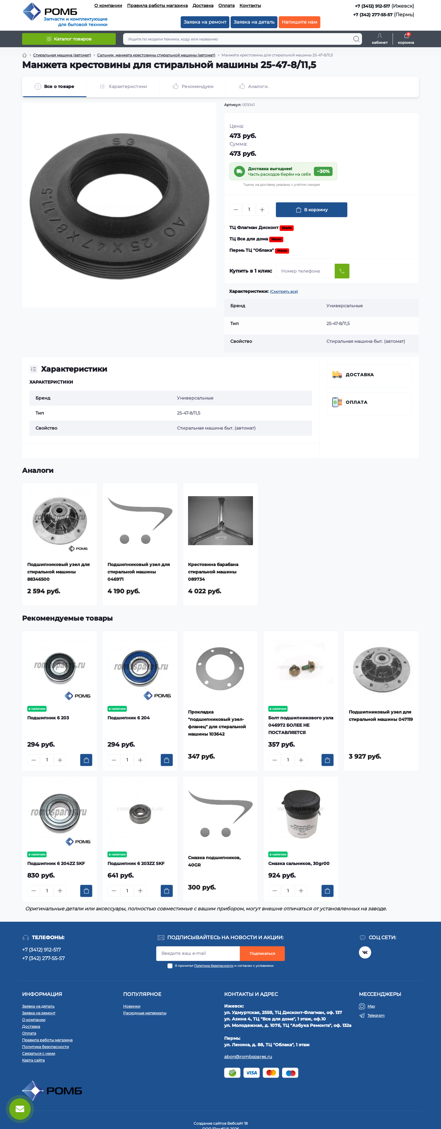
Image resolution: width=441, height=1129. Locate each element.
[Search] (356, 39)
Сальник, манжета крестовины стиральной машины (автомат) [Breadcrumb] (156, 55)
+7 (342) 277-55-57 (373, 14)
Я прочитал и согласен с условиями (224, 966)
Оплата (226, 5)
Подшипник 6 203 (48, 718)
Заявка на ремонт (205, 22)
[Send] (342, 271)
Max (371, 1006)
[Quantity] (249, 209)
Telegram (376, 1015)
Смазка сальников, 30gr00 (299, 863)
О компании (108, 5)
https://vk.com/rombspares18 (365, 952)
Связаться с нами (38, 1053)
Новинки (131, 1006)
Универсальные (195, 398)
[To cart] (86, 760)
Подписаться (262, 953)
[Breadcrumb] (24, 55)
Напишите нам (299, 22)
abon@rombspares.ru (248, 1056)
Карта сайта (33, 1060)
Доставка (203, 5)
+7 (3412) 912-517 (372, 6)
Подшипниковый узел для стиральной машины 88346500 (58, 572)
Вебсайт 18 (237, 1123)
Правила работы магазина (157, 5)
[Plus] (262, 209)
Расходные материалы (144, 1013)
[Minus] (236, 209)
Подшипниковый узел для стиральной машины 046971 (138, 572)
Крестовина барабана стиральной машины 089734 (213, 572)
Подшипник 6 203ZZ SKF (135, 863)
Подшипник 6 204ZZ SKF (56, 863)
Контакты (250, 5)
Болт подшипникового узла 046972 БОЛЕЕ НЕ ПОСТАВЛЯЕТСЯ (300, 725)
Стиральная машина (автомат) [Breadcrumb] (62, 55)
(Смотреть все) (284, 291)
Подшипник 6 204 (128, 718)
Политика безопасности (213, 966)
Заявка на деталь (254, 22)
